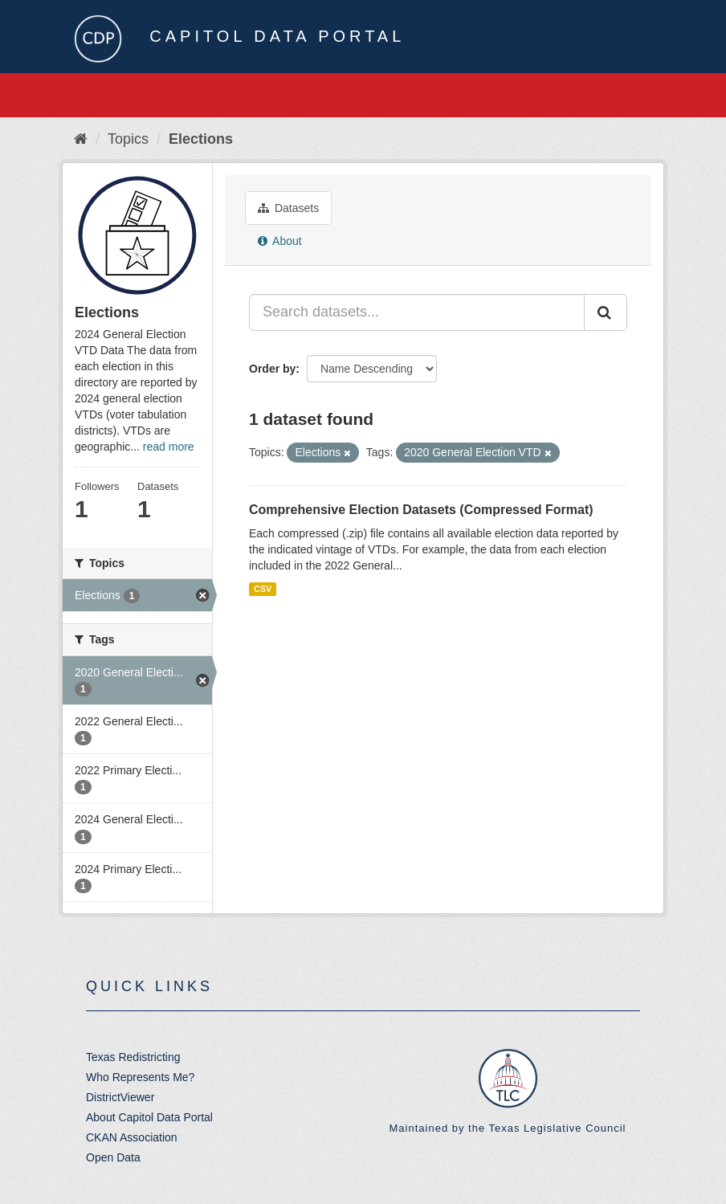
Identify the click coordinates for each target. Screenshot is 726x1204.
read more (168, 446)
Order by (272, 368)
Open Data (113, 1157)
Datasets (288, 208)
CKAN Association (131, 1137)
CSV (262, 589)
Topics (128, 139)
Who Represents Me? (140, 1077)
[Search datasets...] (417, 312)
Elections (201, 139)
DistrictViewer (120, 1097)
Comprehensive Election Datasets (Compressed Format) (421, 509)
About (280, 241)
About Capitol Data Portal (149, 1117)
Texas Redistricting (133, 1057)
